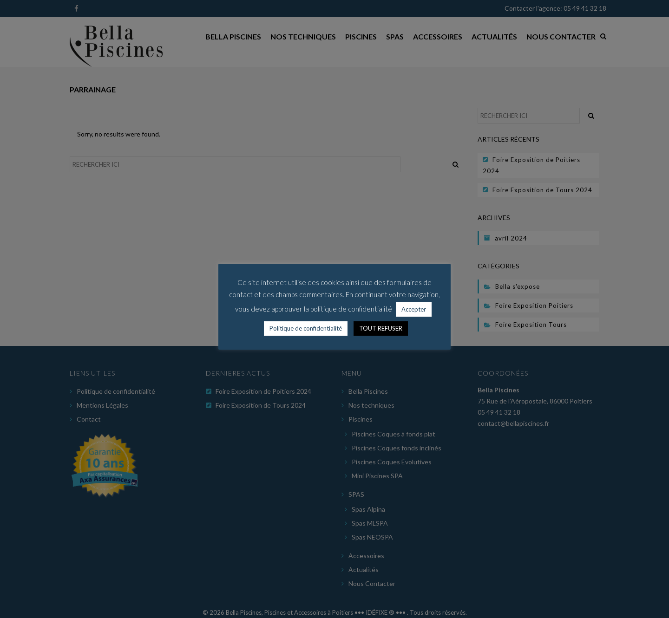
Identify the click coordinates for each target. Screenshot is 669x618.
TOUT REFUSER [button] (380, 328)
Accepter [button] (413, 309)
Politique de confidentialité (305, 328)
